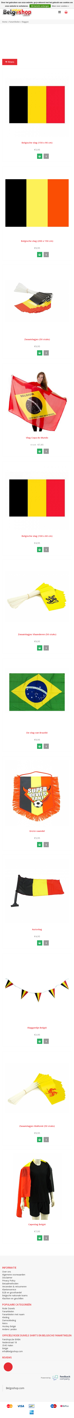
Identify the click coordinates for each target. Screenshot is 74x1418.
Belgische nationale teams (15, 1295)
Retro (5, 1323)
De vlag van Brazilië (37, 732)
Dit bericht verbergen (40, 6)
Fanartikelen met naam (13, 1314)
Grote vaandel (37, 830)
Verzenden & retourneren (14, 1286)
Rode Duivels (8, 1308)
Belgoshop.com (15, 1388)
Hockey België (9, 1326)
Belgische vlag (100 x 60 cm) (37, 535)
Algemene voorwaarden (13, 1274)
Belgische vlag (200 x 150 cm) (37, 240)
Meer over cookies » (60, 6)
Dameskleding (9, 1320)
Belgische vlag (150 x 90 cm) (37, 142)
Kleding (5, 1317)
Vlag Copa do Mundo (37, 437)
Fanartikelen (14, 22)
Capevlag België (37, 1224)
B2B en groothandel (12, 1292)
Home (4, 22)
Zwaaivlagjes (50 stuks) (37, 339)
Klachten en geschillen (12, 1298)
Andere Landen (9, 1329)
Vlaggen (25, 22)
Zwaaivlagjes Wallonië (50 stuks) (37, 1125)
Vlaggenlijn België (37, 1027)
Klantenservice (9, 1289)
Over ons (6, 1271)
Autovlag (37, 929)
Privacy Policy (8, 1280)
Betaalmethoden (10, 1283)
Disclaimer (7, 1277)
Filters (9, 61)
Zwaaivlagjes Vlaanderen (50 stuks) (37, 634)
